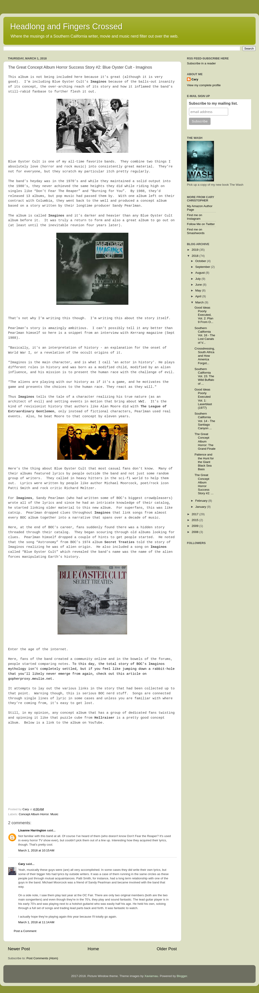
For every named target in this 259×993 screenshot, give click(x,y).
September (203, 267)
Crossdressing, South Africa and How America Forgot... (205, 356)
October (201, 261)
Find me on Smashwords (195, 231)
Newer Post (19, 948)
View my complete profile (204, 85)
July (198, 278)
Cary (21, 864)
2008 (195, 532)
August (200, 272)
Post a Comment (25, 931)
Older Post (167, 948)
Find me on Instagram (194, 216)
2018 (195, 255)
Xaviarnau (151, 976)
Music (54, 814)
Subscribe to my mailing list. (213, 103)
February (201, 500)
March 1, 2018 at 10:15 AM (36, 850)
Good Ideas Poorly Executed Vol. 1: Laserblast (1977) (203, 398)
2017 (195, 514)
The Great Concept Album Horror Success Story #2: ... (204, 484)
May (198, 290)
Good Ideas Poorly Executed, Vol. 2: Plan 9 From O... (204, 315)
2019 (195, 249)
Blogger (182, 976)
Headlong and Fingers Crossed (66, 26)
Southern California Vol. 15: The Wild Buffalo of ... (204, 376)
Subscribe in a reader (201, 63)
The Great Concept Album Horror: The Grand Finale (205, 441)
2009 (195, 526)
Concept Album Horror (34, 814)
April (198, 296)
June (199, 284)
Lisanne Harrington (32, 830)
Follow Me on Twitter (201, 224)
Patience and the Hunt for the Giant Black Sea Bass (204, 462)
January (201, 506)
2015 (195, 520)
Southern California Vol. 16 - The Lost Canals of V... (205, 335)
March (199, 302)
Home (93, 948)
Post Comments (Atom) (42, 958)
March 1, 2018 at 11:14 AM (36, 922)
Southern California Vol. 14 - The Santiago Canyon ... (205, 421)
